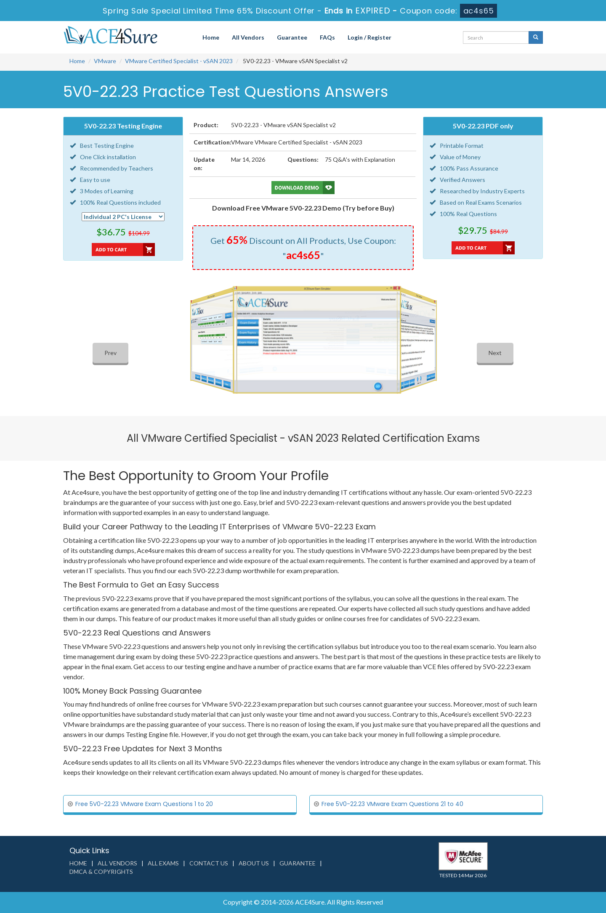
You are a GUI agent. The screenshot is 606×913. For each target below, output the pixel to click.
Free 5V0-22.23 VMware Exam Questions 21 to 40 (392, 804)
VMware (105, 60)
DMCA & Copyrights (101, 871)
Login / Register (369, 37)
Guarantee (292, 37)
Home (210, 37)
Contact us (208, 863)
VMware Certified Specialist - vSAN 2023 (179, 60)
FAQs (327, 37)
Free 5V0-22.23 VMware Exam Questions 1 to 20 (144, 804)
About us (254, 863)
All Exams (163, 863)
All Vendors (248, 37)
